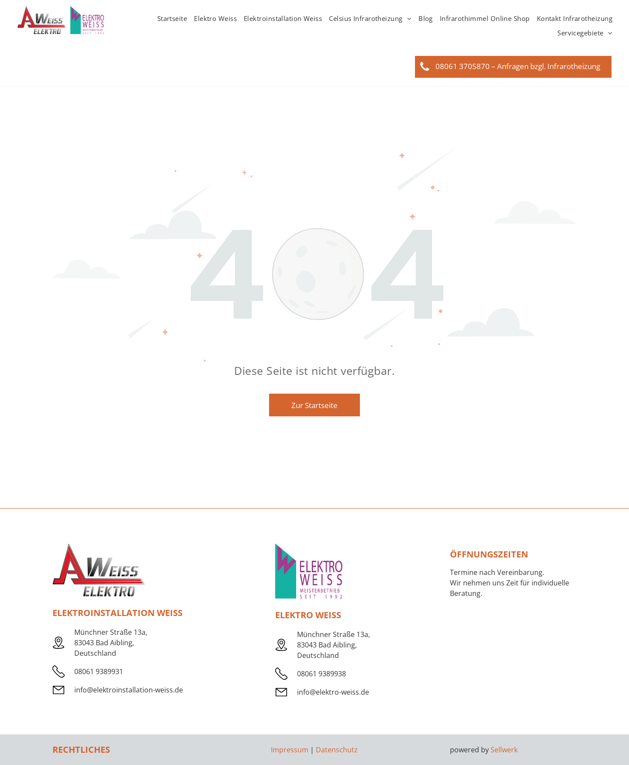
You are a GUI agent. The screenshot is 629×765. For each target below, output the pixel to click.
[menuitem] (172, 18)
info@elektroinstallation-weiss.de (128, 690)
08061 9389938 (321, 673)
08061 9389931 (98, 671)
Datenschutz (337, 750)
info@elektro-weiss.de (333, 692)
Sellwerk (504, 750)
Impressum (289, 750)
